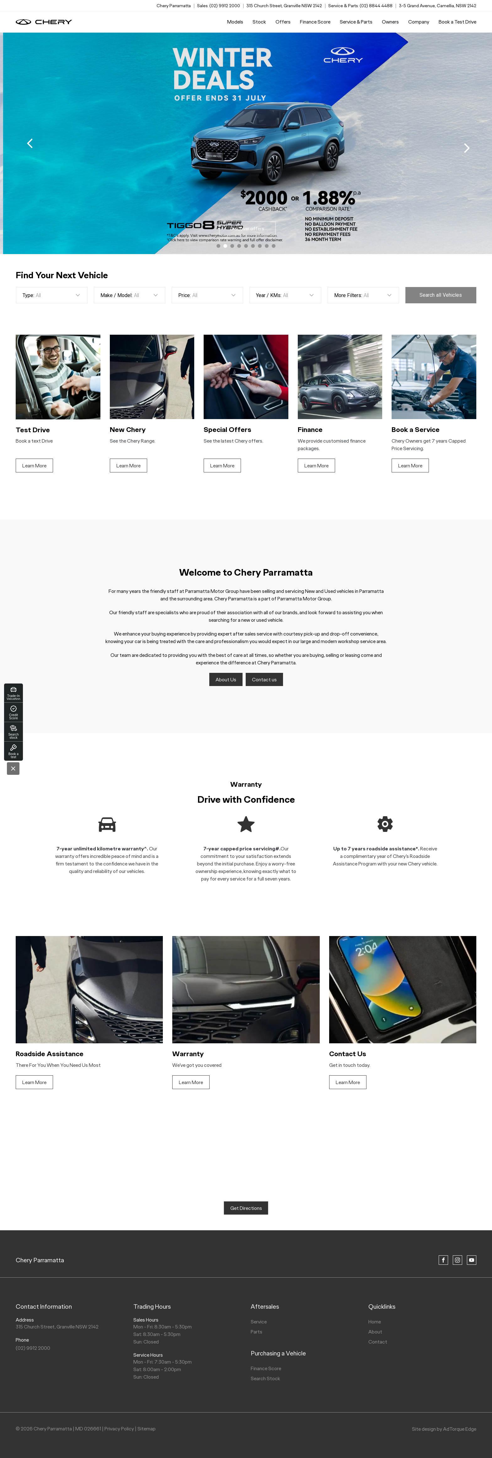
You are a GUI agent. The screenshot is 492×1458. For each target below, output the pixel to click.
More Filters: (348, 295)
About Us (226, 679)
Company (418, 22)
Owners (390, 22)
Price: (184, 295)
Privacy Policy (119, 1428)
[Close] (13, 768)
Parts (256, 1331)
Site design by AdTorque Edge (444, 1429)
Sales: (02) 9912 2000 (218, 5)
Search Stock (265, 1378)
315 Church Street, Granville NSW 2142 (284, 5)
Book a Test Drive (457, 22)
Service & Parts (356, 22)
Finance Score (315, 22)
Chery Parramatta (40, 1260)
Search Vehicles (441, 295)
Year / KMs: (268, 295)
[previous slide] (30, 143)
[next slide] (467, 148)
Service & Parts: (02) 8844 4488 (360, 5)
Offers (283, 22)
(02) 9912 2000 (33, 1348)
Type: (28, 295)
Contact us (264, 679)
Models (235, 22)
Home (374, 1321)
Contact (377, 1341)
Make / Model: (116, 295)
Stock (259, 22)
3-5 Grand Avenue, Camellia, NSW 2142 (437, 5)
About (375, 1331)
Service (259, 1321)
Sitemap (146, 1428)
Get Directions (246, 1208)
